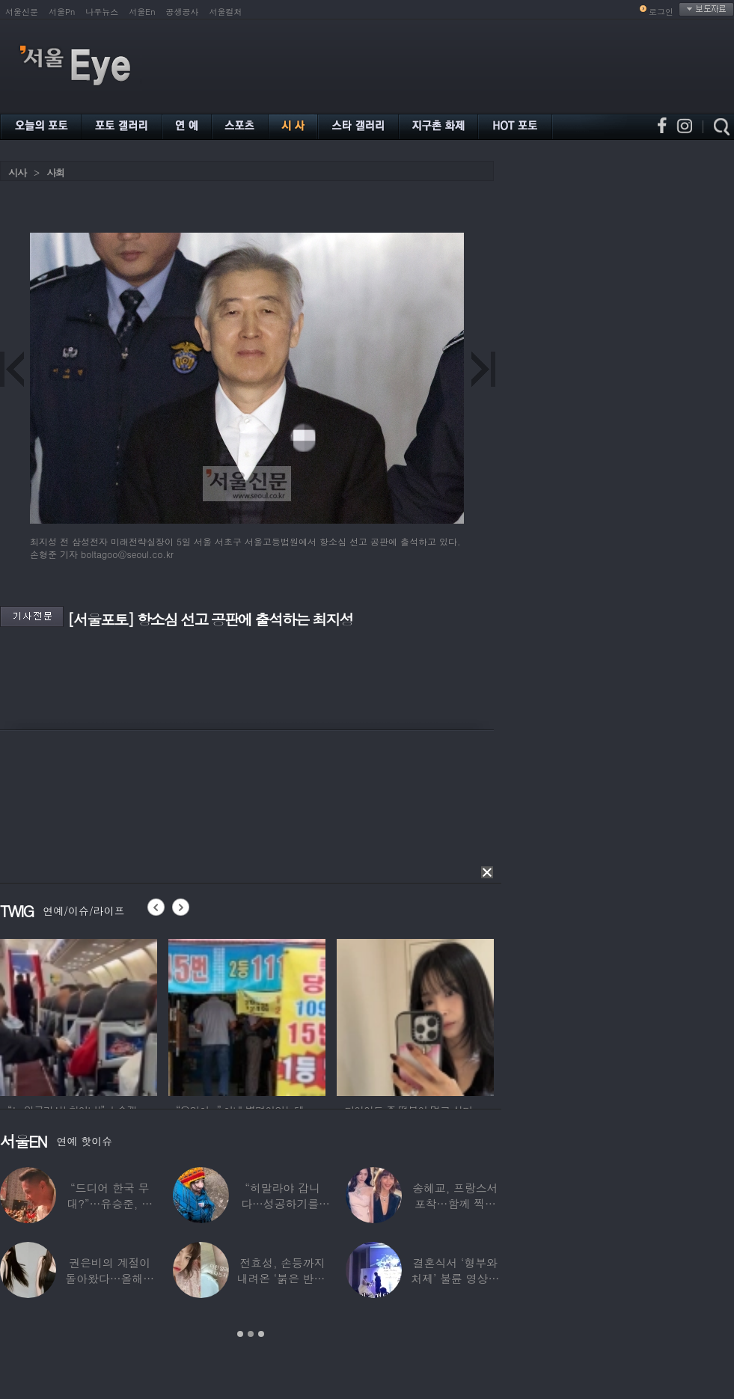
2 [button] (251, 1334)
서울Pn (62, 11)
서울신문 (21, 11)
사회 (55, 172)
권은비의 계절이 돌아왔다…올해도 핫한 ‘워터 (109, 1278)
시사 (17, 172)
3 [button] (261, 1334)
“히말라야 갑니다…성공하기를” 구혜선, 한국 (282, 1203)
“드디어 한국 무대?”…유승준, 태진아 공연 (110, 1203)
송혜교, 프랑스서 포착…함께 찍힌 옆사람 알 (455, 1203)
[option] (78, 1015)
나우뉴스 (101, 11)
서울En (142, 11)
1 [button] (240, 1334)
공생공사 (182, 11)
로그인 (661, 11)
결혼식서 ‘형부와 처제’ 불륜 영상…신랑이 (455, 1278)
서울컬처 (226, 11)
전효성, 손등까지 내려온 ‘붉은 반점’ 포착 (282, 1278)
